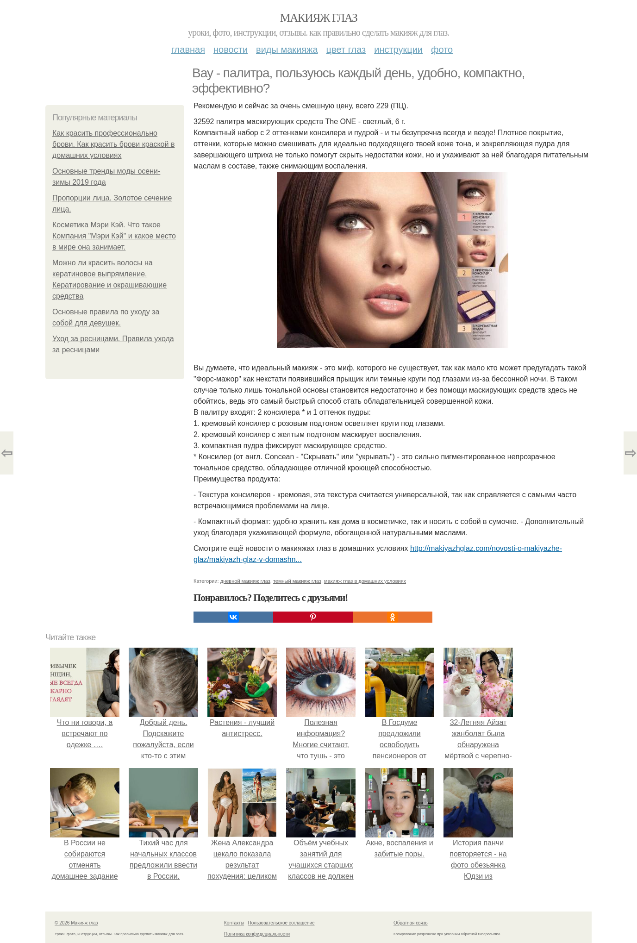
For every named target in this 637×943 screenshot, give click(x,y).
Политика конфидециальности (257, 934)
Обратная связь (410, 922)
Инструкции (398, 49)
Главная (188, 49)
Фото (442, 49)
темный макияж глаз (297, 581)
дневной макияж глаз (245, 581)
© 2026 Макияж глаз (76, 922)
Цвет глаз (346, 49)
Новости (230, 49)
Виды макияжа (287, 49)
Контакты (234, 922)
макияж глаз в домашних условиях (365, 581)
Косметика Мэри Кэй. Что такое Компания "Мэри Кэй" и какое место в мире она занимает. (114, 236)
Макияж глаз (318, 18)
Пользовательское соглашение (281, 922)
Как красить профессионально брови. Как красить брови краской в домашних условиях (113, 144)
